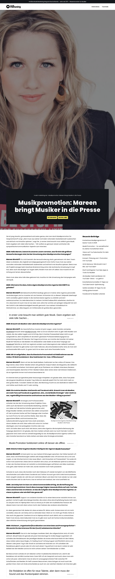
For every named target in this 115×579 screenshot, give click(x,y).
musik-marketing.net (40, 195)
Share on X (70, 320)
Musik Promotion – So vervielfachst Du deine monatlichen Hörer (91, 249)
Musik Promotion (63, 458)
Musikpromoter (31, 334)
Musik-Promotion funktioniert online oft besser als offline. (37, 452)
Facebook (10, 347)
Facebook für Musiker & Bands (94, 298)
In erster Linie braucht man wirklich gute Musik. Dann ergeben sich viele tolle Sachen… (40, 318)
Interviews (95, 7)
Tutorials (105, 7)
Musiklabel (62, 218)
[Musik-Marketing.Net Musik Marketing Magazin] (13, 6)
